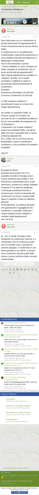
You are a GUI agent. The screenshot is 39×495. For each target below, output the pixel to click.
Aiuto (29, 475)
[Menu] (2, 2)
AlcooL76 (5, 12)
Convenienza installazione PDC (15, 323)
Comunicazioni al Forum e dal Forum (15, 388)
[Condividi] (34, 37)
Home (35, 475)
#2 (37, 166)
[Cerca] (37, 2)
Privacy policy (23, 475)
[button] (2, 472)
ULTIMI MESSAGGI (9, 319)
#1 (37, 36)
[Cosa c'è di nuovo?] (32, 2)
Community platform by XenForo (16, 481)
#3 (37, 232)
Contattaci (4, 475)
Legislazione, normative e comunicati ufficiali (17, 346)
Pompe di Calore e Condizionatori (14, 332)
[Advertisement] (19, 296)
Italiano (7, 472)
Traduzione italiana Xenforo (8, 483)
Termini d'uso (13, 475)
